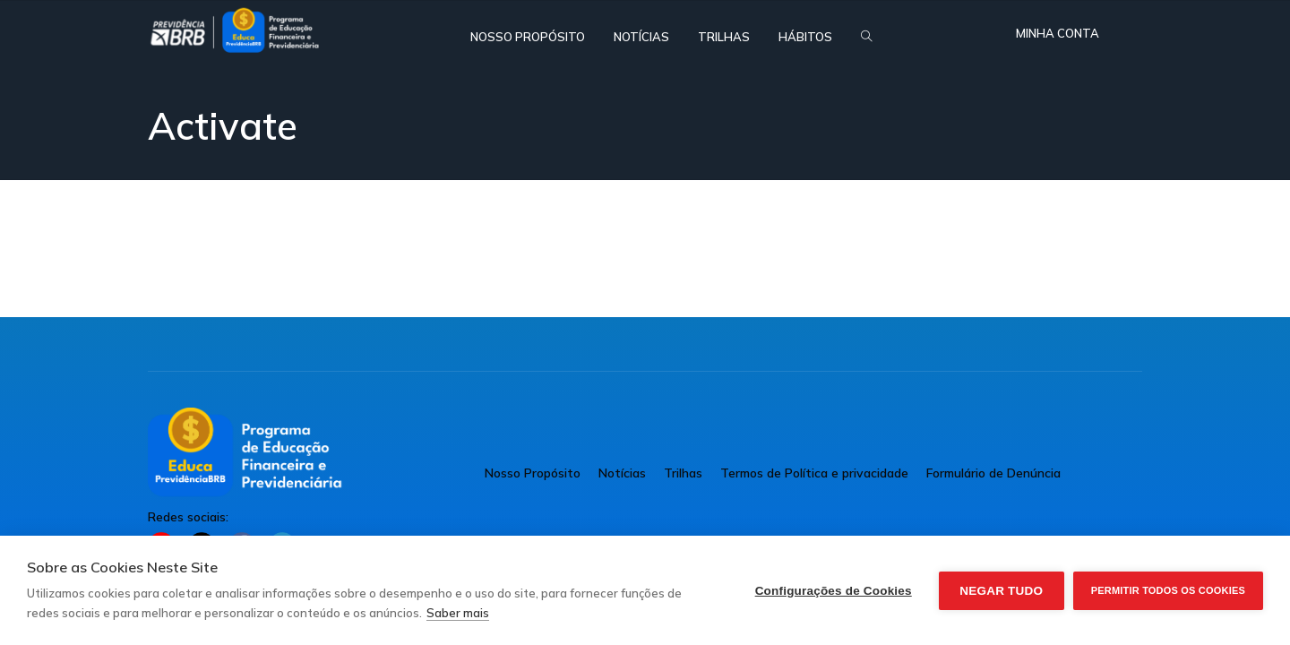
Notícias (622, 473)
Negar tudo (1001, 591)
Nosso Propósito (532, 473)
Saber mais (457, 613)
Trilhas (683, 473)
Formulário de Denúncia (993, 473)
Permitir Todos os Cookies (1168, 590)
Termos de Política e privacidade (814, 473)
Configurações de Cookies (833, 591)
